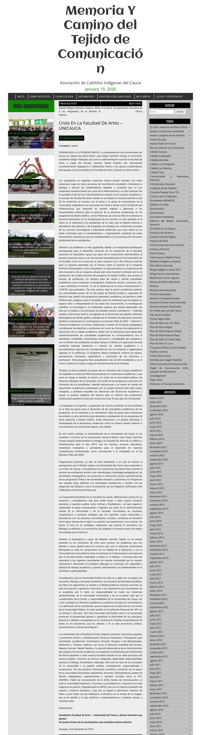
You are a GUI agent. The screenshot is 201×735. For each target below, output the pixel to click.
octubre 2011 (157, 652)
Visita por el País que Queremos (167, 384)
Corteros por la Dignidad (163, 196)
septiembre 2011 (159, 656)
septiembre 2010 (159, 705)
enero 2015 (156, 492)
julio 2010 (155, 714)
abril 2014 (155, 529)
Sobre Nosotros (40, 96)
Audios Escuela (158, 139)
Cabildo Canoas (158, 152)
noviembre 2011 (159, 648)
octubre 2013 (157, 554)
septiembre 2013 (159, 558)
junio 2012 (155, 619)
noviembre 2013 (159, 550)
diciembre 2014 (158, 496)
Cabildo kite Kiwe (159, 160)
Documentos (157, 208)
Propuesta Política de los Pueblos (168, 347)
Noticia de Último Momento (24, 133)
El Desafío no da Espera (163, 228)
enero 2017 (156, 402)
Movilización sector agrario (164, 278)
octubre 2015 (157, 455)
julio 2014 (155, 517)
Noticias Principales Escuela (165, 298)
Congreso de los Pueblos (163, 188)
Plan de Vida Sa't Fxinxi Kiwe (165, 339)
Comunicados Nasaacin (21, 242)
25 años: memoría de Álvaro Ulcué (168, 127)
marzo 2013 (156, 582)
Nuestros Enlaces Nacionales (165, 306)
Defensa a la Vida (159, 204)
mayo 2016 (156, 426)
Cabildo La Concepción (162, 164)
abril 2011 (155, 677)
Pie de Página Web (160, 319)
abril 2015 (155, 480)
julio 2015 (155, 467)
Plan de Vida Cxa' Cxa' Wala (164, 323)
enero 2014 (156, 541)
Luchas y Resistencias (169, 96)
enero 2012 (156, 640)
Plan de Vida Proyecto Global (165, 331)
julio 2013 (155, 566)
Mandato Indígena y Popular (165, 261)
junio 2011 (155, 669)
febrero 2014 (157, 537)
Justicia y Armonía (159, 249)
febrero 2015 (157, 488)
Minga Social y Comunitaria (164, 273)
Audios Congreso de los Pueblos (167, 135)
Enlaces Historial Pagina (163, 237)
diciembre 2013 (158, 545)
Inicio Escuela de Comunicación (167, 245)
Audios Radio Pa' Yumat (163, 143)
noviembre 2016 (159, 410)
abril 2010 (155, 726)
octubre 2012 (157, 603)
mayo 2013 (156, 574)
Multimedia (143, 96)
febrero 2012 (157, 636)
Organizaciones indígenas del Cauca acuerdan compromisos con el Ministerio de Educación (31, 140)
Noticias (154, 286)
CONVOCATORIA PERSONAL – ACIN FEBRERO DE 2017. (31, 187)
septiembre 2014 (159, 509)
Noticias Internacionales (163, 290)
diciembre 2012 (158, 595)
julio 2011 (155, 664)
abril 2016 (155, 431)
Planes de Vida (64, 96)
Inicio (20, 96)
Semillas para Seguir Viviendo (166, 360)
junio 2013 (155, 570)
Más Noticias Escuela (161, 265)
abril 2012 (155, 627)
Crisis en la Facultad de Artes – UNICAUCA (90, 125)
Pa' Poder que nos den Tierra (165, 310)
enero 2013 (156, 591)
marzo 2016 (156, 435)
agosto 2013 (156, 562)
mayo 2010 (156, 722)
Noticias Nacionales (160, 294)
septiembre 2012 (159, 607)
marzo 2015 (156, 484)
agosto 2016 (156, 414)
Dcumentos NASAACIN (71, 138)
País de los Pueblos (160, 315)
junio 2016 (155, 422)
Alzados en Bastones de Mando (167, 131)
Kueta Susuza (157, 253)
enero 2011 (156, 689)
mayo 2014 (156, 525)
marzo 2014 (156, 533)
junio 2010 (155, 718)
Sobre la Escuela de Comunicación (168, 364)
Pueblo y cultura (159, 351)
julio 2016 (155, 418)
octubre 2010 (157, 701)
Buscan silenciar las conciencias (167, 147)
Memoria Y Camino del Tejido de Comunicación (100, 40)
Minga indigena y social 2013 (165, 269)
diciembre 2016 (158, 406)
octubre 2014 (157, 504)
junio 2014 (155, 521)
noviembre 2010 (159, 697)
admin (28, 147)
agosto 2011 (156, 660)
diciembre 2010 (158, 693)
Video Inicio (156, 380)
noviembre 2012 (159, 599)
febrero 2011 (157, 685)
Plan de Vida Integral (161, 327)
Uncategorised (158, 375)
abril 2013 (155, 578)
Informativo (86, 96)
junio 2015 (155, 472)
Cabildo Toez (157, 172)
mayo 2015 (156, 476)
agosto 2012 (156, 611)
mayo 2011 (156, 673)
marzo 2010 (156, 730)
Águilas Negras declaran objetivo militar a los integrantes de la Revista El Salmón (80, 111)
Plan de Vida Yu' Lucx (161, 343)
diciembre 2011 (158, 644)
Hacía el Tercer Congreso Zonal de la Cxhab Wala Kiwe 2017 (31, 219)
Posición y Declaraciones (115, 96)
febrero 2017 (157, 398)
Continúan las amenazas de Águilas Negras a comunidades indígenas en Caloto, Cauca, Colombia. (31, 400)
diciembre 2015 (158, 447)
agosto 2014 (156, 513)
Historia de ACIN (159, 241)
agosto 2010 (156, 710)
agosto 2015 (156, 463)
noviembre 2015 (159, 451)
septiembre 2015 (159, 459)
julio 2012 (155, 615)
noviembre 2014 (159, 500)
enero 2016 (156, 443)
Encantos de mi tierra (161, 232)
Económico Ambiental (162, 217)
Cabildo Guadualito (160, 156)
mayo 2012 (156, 623)
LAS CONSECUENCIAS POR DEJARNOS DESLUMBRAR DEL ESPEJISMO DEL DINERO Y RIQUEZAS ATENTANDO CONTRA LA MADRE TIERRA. (31, 330)
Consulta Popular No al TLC (164, 192)
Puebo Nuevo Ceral (160, 356)
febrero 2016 (157, 439)
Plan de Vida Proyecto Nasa (165, 335)
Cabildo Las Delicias (160, 168)
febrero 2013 (157, 586)
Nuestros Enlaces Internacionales (168, 302)
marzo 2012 (156, 632)
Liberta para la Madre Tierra (165, 257)
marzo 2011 (156, 681)
